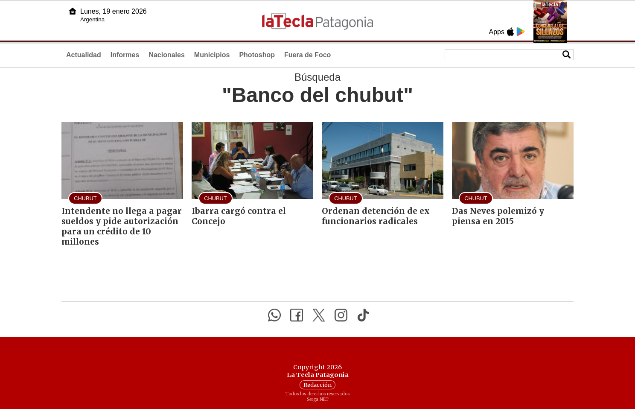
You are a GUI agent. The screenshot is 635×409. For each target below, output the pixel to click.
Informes (125, 54)
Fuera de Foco (307, 54)
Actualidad (83, 54)
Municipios (212, 54)
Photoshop (257, 54)
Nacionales (166, 54)
